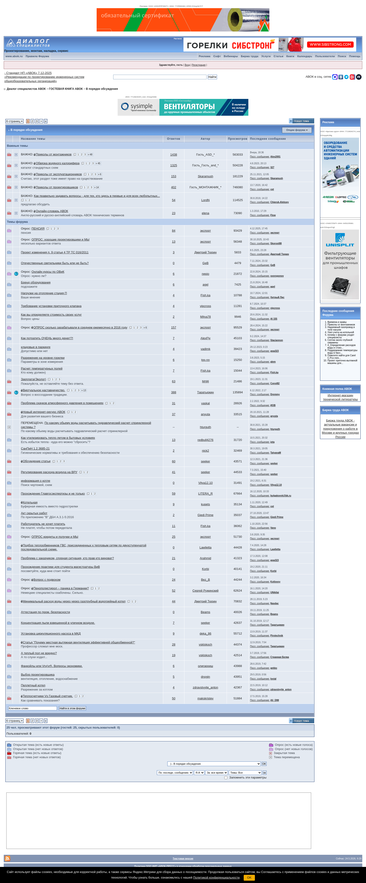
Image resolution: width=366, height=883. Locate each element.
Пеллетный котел (33, 685)
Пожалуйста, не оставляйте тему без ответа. (52, 383)
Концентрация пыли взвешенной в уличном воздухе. (58, 623)
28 (173, 644)
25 (173, 536)
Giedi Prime (205, 515)
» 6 (99, 174)
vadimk (205, 349)
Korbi (205, 569)
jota (272, 442)
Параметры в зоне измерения (42, 361)
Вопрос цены (30, 319)
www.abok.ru (14, 56)
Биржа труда (249, 56)
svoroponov (277, 276)
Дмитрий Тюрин (205, 252)
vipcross (205, 306)
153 (173, 176)
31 (173, 403)
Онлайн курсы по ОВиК (48, 271)
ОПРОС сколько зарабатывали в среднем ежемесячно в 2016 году (80, 327)
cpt (272, 189)
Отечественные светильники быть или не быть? (55, 263)
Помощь (354, 56)
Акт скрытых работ (34, 513)
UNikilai (274, 592)
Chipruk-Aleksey (279, 202)
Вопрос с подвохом (46, 579)
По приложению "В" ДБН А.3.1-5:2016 (47, 517)
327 (272, 167)
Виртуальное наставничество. (44, 390)
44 (173, 601)
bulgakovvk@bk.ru (280, 495)
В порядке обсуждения (102, 89)
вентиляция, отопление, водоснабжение (49, 679)
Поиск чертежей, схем (36, 485)
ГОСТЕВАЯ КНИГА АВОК (66, 89)
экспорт (205, 230)
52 (173, 590)
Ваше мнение (30, 297)
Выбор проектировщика (38, 674)
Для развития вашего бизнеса (42, 416)
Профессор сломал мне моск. (42, 646)
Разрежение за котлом (37, 689)
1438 (173, 154)
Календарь (304, 56)
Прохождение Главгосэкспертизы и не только (53, 493)
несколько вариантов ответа (41, 243)
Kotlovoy (275, 581)
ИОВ (272, 405)
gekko (273, 668)
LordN (205, 200)
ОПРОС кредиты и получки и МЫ (55, 536)
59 (173, 493)
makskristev (205, 698)
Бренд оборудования (36, 282)
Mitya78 (205, 316)
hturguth (205, 427)
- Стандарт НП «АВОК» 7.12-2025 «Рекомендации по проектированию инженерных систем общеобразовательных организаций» (44, 77)
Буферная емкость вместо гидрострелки (49, 506)
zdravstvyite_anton (205, 687)
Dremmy (275, 394)
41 (173, 472)
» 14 (96, 187)
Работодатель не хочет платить (43, 524)
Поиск (342, 56)
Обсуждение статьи (37, 461)
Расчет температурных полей (42, 368)
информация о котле (35, 480)
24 (173, 579)
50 (173, 698)
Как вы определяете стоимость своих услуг (51, 314)
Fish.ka (205, 295)
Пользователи (325, 56)
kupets (205, 504)
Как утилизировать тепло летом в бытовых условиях (58, 438)
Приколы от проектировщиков (57, 187)
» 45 (98, 163)
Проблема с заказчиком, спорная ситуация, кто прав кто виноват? (67, 558)
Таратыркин (205, 392)
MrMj (205, 381)
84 (173, 230)
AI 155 (273, 319)
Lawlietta (205, 547)
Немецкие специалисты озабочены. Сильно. (52, 592)
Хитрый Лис (277, 297)
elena (205, 213)
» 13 (83, 390)
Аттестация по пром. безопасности (45, 612)
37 (173, 414)
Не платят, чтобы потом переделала (46, 528)
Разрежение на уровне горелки (43, 357)
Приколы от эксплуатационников (59, 174)
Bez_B (205, 579)
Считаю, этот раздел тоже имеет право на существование (62, 178)
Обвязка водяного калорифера (57, 163)
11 (173, 526)
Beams (205, 612)
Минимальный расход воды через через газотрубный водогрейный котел (74, 601)
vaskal (205, 403)
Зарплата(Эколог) (33, 379)
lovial (273, 678)
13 (173, 241)
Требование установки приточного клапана (51, 306)
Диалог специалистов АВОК (26, 89)
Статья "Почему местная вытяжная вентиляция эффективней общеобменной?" (79, 642)
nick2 (205, 450)
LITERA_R (205, 493)
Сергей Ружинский (206, 590)
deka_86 (205, 633)
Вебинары (231, 56)
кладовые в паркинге (35, 347)
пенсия (26, 232)
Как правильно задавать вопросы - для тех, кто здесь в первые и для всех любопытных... (97, 196)
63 (173, 381)
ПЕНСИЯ (38, 228)
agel (205, 284)
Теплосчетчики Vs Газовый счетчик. (48, 696)
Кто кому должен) (33, 372)
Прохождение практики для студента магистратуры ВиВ (60, 567)
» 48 (90, 154)
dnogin (205, 676)
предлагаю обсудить (35, 204)
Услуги (266, 56)
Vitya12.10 (205, 483)
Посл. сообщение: (260, 156)
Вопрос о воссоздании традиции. (44, 394)
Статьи (278, 56)
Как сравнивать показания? (40, 700)
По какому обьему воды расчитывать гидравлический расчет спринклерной (74, 431)
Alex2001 (275, 156)
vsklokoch (205, 644)
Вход (187, 65)
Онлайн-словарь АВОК (52, 211)
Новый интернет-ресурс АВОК (44, 412)
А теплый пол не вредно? (39, 653)
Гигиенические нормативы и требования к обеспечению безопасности (70, 452)
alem (273, 361)
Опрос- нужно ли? (33, 276)
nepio (205, 274)
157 (173, 327)
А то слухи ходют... (34, 657)
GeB (205, 263)
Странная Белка (279, 657)
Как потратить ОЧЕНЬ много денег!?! (47, 338)
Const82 (274, 383)
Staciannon (276, 340)
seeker (205, 461)
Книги (290, 56)
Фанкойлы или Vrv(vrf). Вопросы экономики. (52, 666)
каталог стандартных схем (39, 167)
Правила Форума (37, 56)
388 (173, 392)
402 (173, 187)
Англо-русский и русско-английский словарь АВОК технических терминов (72, 215)
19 (173, 655)
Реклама (205, 56)
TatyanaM (275, 452)
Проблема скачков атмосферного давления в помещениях (62, 403)
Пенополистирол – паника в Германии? (61, 588)
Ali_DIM (274, 700)
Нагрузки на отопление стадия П (44, 293)
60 (173, 461)
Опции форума (295, 130)
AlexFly (206, 338)
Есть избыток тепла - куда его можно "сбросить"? (55, 442)
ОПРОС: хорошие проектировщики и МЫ (60, 239)
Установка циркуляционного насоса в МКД (51, 633)
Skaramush (205, 176)
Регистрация (198, 65)
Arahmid (205, 558)
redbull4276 (205, 440)
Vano (273, 528)
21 (173, 558)
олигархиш (205, 666)
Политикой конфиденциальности (216, 877)
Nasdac (274, 603)
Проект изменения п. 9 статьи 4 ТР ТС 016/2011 (55, 252)
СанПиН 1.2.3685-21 (35, 448)
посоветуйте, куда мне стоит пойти (45, 571)
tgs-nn (205, 360)
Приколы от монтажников (53, 154)
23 (173, 213)
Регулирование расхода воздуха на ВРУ (49, 472)
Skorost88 (276, 243)
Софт (217, 56)
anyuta (205, 414)
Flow (273, 215)
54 (173, 200)
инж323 (274, 351)
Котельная (30, 502)
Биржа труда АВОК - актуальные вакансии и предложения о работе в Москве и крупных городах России (340, 429)
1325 (173, 165)
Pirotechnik (276, 635)
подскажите (29, 286)
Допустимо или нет (34, 351)
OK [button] (249, 877)
